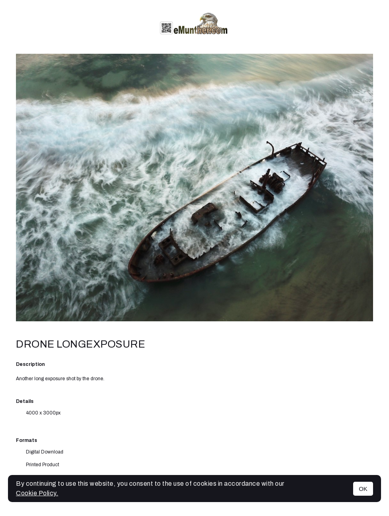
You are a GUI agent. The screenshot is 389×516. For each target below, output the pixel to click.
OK (363, 488)
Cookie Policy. (37, 493)
